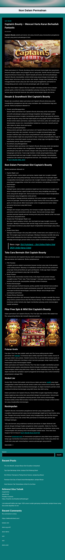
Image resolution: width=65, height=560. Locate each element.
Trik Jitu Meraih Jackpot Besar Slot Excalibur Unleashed (22, 466)
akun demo (5, 532)
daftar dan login (16, 503)
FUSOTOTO (5, 492)
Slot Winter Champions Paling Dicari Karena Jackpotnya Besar (24, 475)
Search (4, 452)
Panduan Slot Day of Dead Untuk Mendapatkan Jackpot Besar (24, 479)
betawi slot (5, 523)
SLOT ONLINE (8, 21)
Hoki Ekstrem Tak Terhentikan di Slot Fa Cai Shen (20, 484)
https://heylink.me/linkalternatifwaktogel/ (15, 499)
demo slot (5, 545)
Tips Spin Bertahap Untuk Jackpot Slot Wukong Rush (21, 470)
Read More (9, 445)
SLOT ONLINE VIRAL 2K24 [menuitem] (16, 160)
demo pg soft (6, 527)
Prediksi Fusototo (7, 496)
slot (3, 536)
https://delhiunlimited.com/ (11, 518)
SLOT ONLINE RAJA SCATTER (30, 433)
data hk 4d (5, 494)
